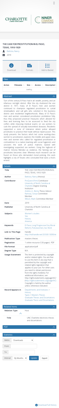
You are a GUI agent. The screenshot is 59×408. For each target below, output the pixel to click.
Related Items (10, 306)
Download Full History (45, 405)
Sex (26, 216)
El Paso (28, 225)
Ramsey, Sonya (31, 193)
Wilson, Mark (30, 199)
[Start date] (23, 346)
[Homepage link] (29, 19)
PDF (6, 326)
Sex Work (48, 228)
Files (6, 79)
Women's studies (32, 213)
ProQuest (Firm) (31, 180)
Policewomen (37, 228)
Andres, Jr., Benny (32, 191)
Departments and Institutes (36, 290)
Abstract (8, 96)
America (28, 221)
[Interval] (19, 358)
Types (27, 295)
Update (34, 358)
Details (7, 166)
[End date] (21, 352)
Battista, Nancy (13, 51)
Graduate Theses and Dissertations (40, 297)
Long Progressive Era (40, 225)
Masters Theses (38, 295)
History (28, 218)
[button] (29, 66)
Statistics (8, 334)
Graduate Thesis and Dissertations (39, 300)
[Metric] (22, 340)
